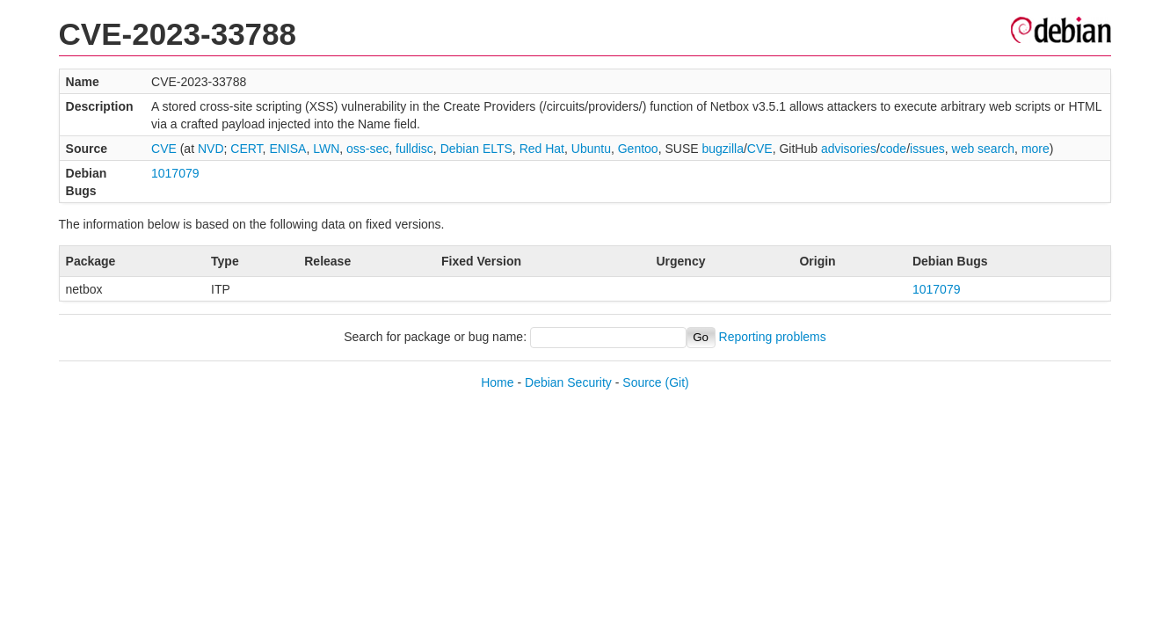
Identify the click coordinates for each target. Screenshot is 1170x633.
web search (983, 149)
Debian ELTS (476, 149)
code (893, 149)
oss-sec (367, 149)
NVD (211, 149)
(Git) (677, 382)
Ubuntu (591, 149)
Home (497, 382)
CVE (164, 149)
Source (641, 382)
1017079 (175, 173)
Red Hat (542, 149)
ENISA (287, 149)
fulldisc (414, 149)
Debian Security (568, 382)
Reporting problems (772, 337)
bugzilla (722, 149)
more (1035, 149)
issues (927, 149)
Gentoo (638, 149)
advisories (848, 149)
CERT (246, 149)
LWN (326, 149)
